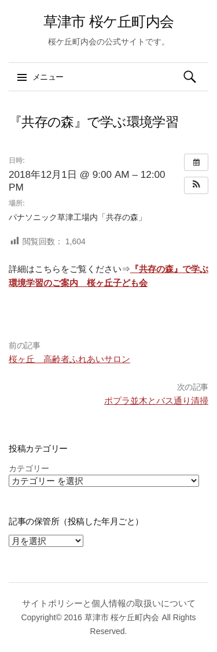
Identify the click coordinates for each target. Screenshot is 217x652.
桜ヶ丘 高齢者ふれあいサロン (69, 359)
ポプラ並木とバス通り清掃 (156, 400)
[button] (196, 185)
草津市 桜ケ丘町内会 (108, 21)
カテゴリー (29, 468)
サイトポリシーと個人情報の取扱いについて (109, 603)
